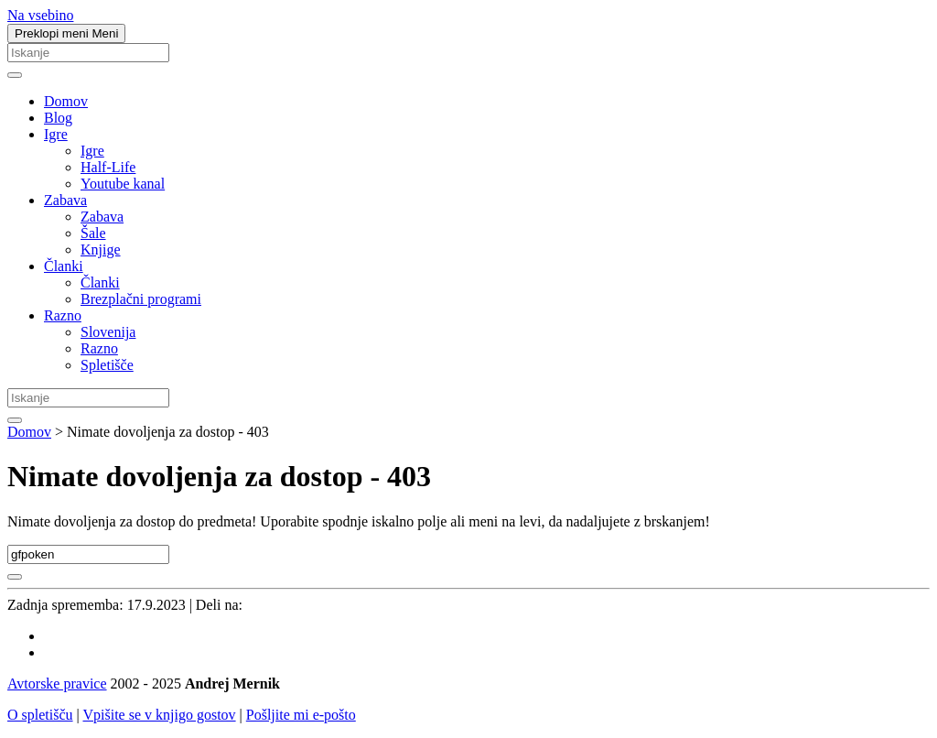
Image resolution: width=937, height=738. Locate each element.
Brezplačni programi (141, 299)
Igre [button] (56, 134)
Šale (93, 233)
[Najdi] (14, 75)
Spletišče (107, 365)
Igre (92, 150)
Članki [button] (63, 266)
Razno (99, 348)
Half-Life (108, 167)
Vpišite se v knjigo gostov (158, 714)
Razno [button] (62, 315)
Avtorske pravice (57, 683)
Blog (58, 117)
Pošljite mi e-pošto (301, 714)
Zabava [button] (65, 200)
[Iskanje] (88, 52)
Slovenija (108, 332)
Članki (100, 282)
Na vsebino (40, 15)
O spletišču (40, 714)
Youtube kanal (123, 183)
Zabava (102, 216)
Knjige (101, 249)
